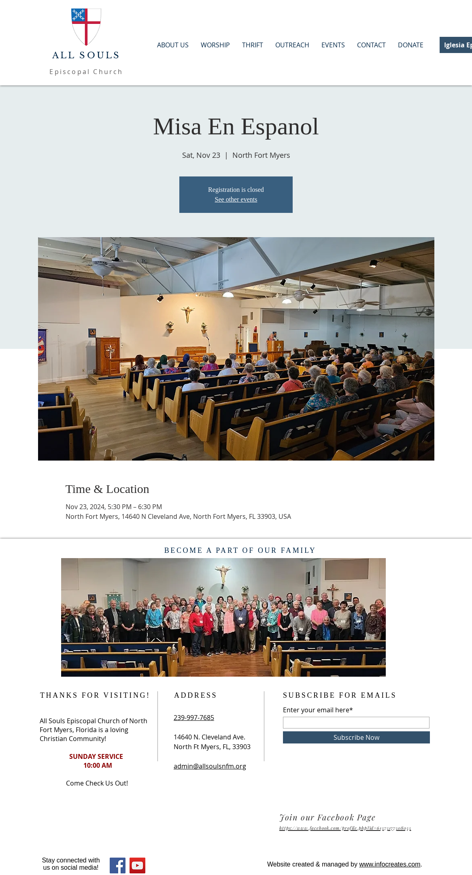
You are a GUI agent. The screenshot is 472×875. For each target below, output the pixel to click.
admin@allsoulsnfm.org (210, 766)
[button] (410, 45)
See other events (236, 199)
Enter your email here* (318, 710)
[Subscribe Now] (356, 737)
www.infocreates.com (389, 864)
